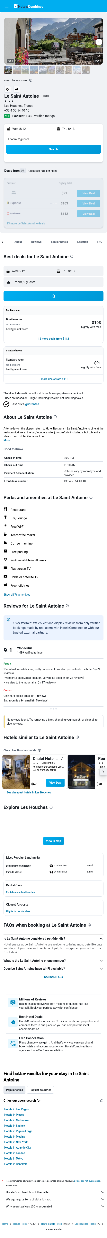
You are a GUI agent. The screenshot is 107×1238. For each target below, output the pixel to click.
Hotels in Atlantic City (17, 1147)
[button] (6, 6)
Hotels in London (14, 1153)
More (7, 440)
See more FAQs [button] (53, 977)
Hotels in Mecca (14, 1114)
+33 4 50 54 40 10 (16, 110)
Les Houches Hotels (85, 1224)
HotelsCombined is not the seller (55, 1192)
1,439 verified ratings (40, 116)
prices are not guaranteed (87, 1180)
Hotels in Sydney (14, 1125)
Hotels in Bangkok (15, 1164)
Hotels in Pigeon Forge (18, 1131)
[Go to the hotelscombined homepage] (28, 6)
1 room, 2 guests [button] (18, 139)
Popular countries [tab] (40, 1089)
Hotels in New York (16, 1142)
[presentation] (30, 80)
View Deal (55, 782)
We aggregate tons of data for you (55, 1199)
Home (5, 1224)
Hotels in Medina (14, 1136)
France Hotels (20, 1224)
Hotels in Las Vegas (16, 1109)
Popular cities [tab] (14, 1089)
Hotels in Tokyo (13, 1158)
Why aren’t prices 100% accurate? (55, 1206)
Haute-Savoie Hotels (51, 1224)
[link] (29, 792)
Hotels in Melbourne (16, 1120)
